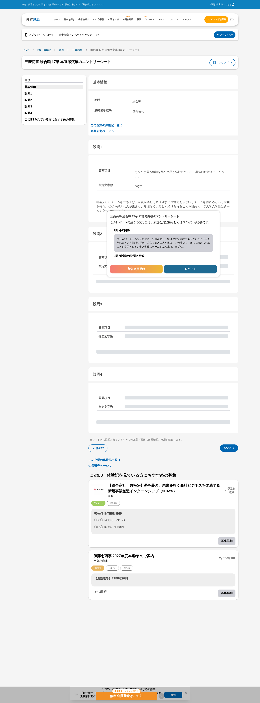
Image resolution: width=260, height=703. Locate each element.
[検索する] (232, 19)
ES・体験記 (44, 50)
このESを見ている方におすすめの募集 (50, 119)
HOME (25, 50)
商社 (61, 50)
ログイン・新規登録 (216, 19)
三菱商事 (77, 50)
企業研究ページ (103, 131)
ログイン (190, 269)
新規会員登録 (136, 269)
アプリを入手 (224, 34)
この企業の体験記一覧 (107, 125)
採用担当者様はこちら (220, 4)
